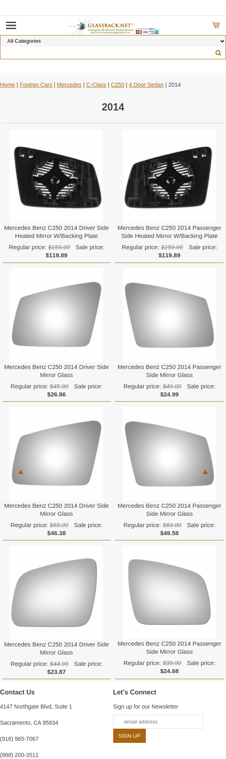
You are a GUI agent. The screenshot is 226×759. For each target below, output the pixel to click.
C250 (117, 84)
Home (7, 84)
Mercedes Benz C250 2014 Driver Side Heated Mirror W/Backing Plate (56, 231)
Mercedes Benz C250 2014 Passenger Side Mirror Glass (170, 370)
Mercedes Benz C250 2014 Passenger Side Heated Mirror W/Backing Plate (170, 231)
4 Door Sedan (146, 84)
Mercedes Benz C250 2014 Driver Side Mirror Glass (56, 370)
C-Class (96, 84)
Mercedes (69, 84)
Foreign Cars (36, 84)
